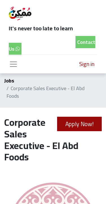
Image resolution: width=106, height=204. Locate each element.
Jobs (9, 80)
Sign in (86, 64)
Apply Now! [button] (79, 123)
